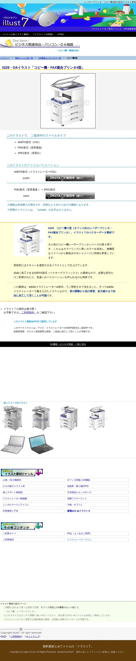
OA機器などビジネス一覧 (49, 58)
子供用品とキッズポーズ (79, 492)
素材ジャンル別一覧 (24, 58)
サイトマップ (32, 636)
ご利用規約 (28, 312)
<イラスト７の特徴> (43, 34)
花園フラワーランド (77, 498)
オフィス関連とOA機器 (78, 480)
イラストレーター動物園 (15, 498)
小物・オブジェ (75, 504)
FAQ (79, 533)
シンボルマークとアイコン (16, 504)
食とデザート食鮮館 (13, 492)
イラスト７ (5, 58)
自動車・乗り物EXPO (78, 486)
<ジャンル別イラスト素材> (16, 34)
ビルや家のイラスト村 (14, 486)
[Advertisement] (68, 372)
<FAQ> (60, 34)
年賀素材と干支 (10, 511)
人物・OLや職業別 (12, 480)
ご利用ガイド (9, 533)
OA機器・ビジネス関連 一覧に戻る (68, 344)
